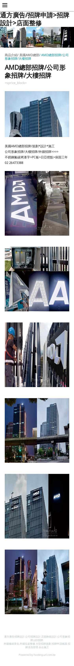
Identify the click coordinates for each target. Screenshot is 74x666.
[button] (5, 5)
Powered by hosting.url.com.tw (37, 655)
